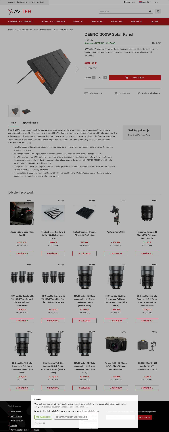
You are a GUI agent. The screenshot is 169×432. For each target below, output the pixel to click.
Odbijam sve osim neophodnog (71, 417)
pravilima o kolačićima (88, 411)
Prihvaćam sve (43, 417)
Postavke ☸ (40, 423)
